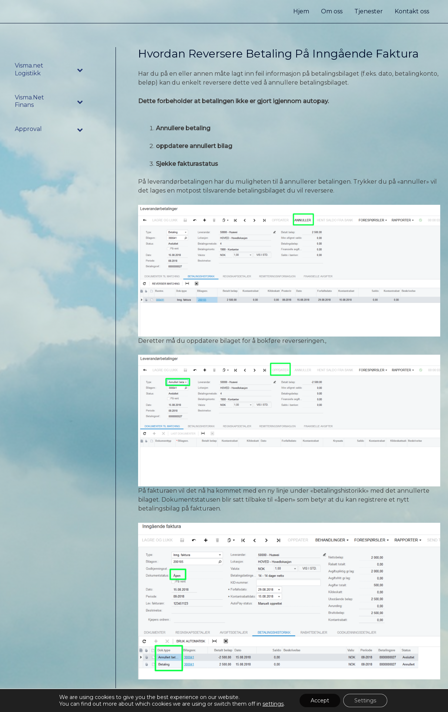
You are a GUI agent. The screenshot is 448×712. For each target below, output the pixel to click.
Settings (365, 700)
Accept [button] (320, 700)
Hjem (301, 11)
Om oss (331, 11)
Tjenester (368, 11)
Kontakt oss (412, 11)
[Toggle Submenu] (80, 70)
